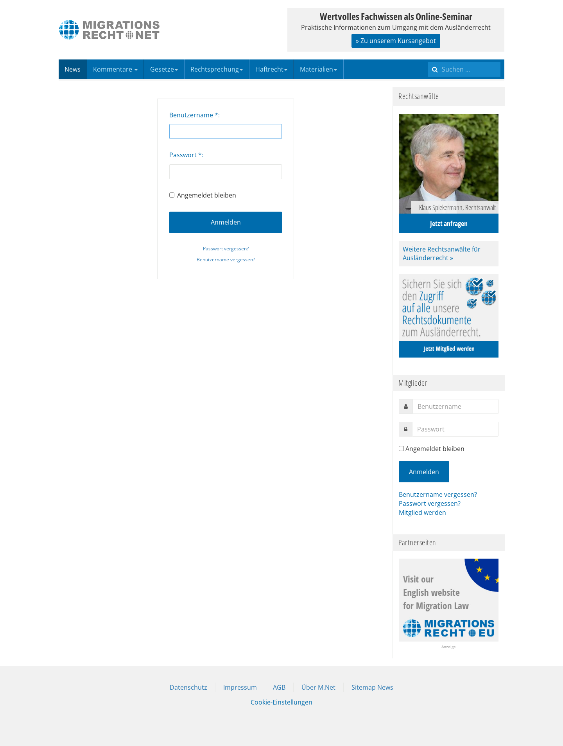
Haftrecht (271, 69)
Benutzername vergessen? (226, 259)
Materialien (318, 69)
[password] (455, 429)
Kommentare (115, 69)
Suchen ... (428, 59)
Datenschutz (188, 687)
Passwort (185, 155)
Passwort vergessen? (226, 248)
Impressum (240, 687)
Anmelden (226, 222)
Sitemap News (372, 687)
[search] (464, 69)
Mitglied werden (422, 512)
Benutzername (193, 115)
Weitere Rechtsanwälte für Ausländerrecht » (442, 253)
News (73, 69)
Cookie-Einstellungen (281, 702)
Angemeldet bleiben (202, 195)
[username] (455, 406)
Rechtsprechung (216, 69)
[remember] (401, 448)
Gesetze (164, 69)
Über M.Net (318, 687)
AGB (279, 687)
